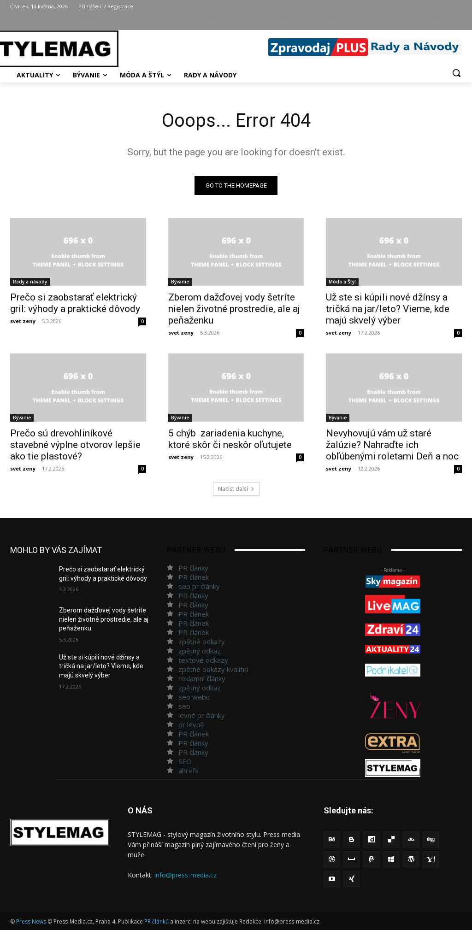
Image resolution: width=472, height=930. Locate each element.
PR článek (193, 577)
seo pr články (199, 586)
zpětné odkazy (201, 641)
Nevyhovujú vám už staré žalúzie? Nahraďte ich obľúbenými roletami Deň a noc (392, 445)
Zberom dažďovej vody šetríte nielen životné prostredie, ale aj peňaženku (234, 309)
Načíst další (236, 489)
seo (184, 706)
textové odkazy (203, 660)
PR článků (156, 921)
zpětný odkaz (199, 650)
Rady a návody (30, 282)
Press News (31, 921)
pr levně (191, 724)
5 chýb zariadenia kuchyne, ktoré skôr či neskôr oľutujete (230, 439)
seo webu (194, 696)
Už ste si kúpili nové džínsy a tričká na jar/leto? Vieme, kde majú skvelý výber (387, 309)
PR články (193, 567)
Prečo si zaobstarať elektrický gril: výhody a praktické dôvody (75, 303)
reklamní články (201, 678)
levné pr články (201, 715)
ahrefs (188, 770)
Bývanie (180, 282)
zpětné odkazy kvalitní (213, 669)
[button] (456, 72)
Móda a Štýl (342, 282)
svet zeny (22, 321)
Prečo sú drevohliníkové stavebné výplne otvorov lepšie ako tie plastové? (75, 445)
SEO (185, 761)
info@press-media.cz (185, 875)
